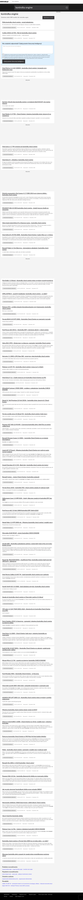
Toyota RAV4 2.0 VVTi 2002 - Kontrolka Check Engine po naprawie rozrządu (26, 319)
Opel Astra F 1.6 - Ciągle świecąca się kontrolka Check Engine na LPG (24, 377)
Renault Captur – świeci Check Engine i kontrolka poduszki (20, 477)
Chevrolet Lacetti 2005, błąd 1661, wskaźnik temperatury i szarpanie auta (25, 685)
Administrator (6, 894)
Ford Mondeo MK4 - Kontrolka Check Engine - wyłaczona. (20, 673)
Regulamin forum (23, 894)
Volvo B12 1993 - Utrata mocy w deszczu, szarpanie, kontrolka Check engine (26, 343)
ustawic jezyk (14, 874)
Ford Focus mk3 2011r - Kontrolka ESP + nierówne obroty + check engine (25, 330)
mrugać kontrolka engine (17, 869)
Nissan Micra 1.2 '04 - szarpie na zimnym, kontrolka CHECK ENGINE (24, 660)
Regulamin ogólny (32, 894)
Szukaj (67, 8)
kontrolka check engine (28, 869)
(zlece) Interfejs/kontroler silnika (12, 816)
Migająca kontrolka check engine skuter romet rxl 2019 (19, 710)
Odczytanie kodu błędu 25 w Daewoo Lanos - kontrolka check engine (24, 223)
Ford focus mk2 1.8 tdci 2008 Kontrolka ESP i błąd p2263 (20, 510)
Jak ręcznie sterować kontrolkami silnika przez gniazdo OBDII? (22, 789)
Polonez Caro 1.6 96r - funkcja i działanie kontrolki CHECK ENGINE (23, 829)
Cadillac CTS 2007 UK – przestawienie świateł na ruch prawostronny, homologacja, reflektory (20, 883)
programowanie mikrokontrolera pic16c (10, 878)
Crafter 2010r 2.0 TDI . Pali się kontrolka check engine (19, 33)
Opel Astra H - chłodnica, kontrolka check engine (17, 160)
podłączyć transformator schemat (25, 874)
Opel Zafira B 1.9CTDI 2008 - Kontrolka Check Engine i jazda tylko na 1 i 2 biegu (27, 235)
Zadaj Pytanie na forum (48, 17)
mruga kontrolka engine (7, 869)
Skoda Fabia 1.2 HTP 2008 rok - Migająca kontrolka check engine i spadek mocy (27, 522)
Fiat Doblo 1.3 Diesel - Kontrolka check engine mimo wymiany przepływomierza (27, 280)
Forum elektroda (15, 1)
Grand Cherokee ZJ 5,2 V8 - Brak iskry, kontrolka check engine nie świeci (25, 465)
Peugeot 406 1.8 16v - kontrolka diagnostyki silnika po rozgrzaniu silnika (25, 776)
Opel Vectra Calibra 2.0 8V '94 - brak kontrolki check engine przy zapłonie (25, 574)
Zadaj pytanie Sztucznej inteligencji (14, 61)
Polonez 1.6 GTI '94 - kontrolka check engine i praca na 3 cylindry (22, 367)
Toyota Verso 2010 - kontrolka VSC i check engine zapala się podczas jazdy (25, 487)
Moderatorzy (14, 894)
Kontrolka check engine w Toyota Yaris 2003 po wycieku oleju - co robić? (25, 841)
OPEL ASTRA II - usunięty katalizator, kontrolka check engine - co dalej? (24, 294)
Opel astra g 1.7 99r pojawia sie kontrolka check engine (19, 146)
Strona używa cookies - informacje (45, 894)
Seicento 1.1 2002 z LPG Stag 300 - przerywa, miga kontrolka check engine (26, 356)
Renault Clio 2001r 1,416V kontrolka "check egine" (18, 763)
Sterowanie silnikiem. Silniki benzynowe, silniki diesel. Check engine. (24, 802)
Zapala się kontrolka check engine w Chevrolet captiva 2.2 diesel (22, 597)
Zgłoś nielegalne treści (19, 896)
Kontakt (11, 896)
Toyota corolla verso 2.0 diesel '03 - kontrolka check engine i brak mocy (24, 414)
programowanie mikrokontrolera (25, 878)
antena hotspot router (6, 874)
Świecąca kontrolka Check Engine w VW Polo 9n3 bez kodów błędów (24, 736)
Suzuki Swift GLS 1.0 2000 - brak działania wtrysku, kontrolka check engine (26, 586)
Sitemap (5, 896)
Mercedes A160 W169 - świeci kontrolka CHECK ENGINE (20, 533)
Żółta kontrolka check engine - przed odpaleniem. (17, 22)
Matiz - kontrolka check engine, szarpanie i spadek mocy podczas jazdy (24, 749)
